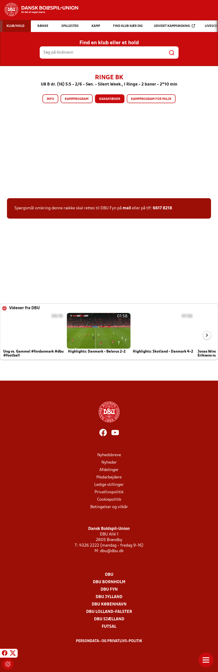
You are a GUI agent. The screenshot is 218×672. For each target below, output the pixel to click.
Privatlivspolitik (109, 492)
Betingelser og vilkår (109, 507)
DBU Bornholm (109, 582)
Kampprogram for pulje (151, 99)
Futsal (109, 627)
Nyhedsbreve (109, 455)
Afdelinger (109, 470)
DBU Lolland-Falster (109, 612)
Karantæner (109, 99)
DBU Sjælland (109, 619)
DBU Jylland (109, 597)
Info (50, 99)
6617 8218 (162, 208)
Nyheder (109, 463)
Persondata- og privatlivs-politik (109, 641)
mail (127, 208)
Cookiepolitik (109, 500)
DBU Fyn (109, 590)
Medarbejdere (109, 477)
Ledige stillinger (109, 485)
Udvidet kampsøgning (174, 26)
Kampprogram (76, 99)
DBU (109, 575)
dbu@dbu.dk (112, 551)
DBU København (109, 604)
